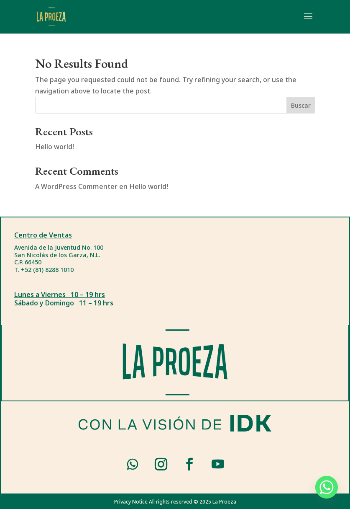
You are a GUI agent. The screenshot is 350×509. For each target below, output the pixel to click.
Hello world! (54, 146)
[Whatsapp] (326, 487)
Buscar (301, 105)
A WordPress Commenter (76, 186)
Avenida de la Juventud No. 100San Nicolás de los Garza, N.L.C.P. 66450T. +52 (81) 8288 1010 (58, 258)
